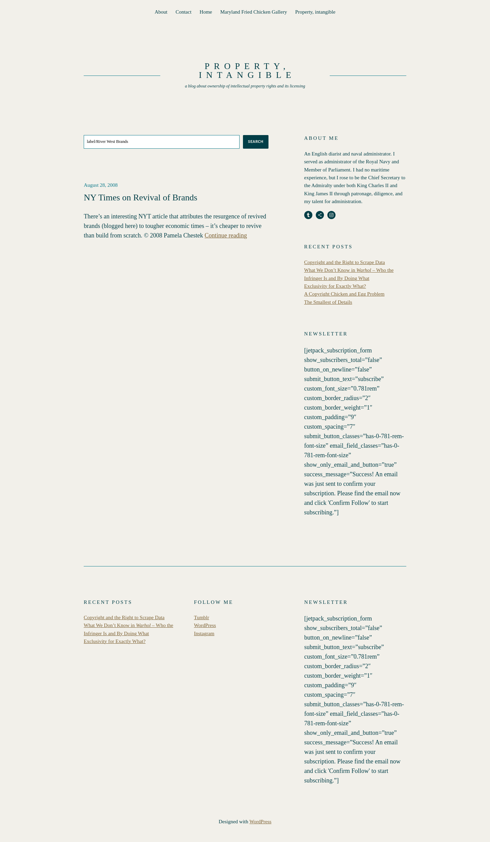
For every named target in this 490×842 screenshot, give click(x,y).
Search (255, 141)
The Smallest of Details (328, 302)
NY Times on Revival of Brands (140, 197)
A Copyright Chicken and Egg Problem (344, 294)
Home (206, 12)
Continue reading (226, 235)
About (160, 12)
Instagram (204, 633)
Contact (184, 12)
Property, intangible (315, 12)
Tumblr (201, 617)
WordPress (205, 625)
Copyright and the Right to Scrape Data (344, 262)
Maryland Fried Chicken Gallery (253, 12)
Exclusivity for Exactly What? (335, 286)
